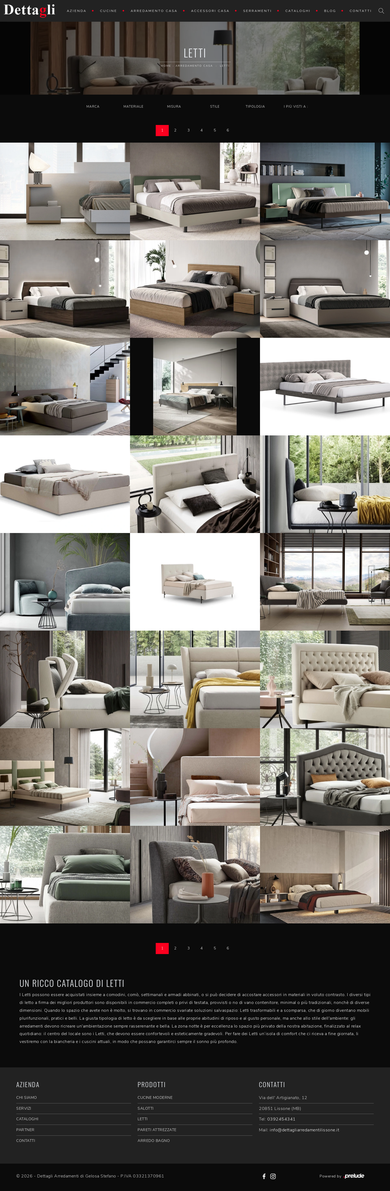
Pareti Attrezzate (157, 1129)
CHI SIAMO (26, 1097)
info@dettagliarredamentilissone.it (304, 1130)
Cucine (108, 11)
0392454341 (281, 1119)
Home (166, 66)
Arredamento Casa (154, 11)
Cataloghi (298, 11)
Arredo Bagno (154, 1140)
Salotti (146, 1108)
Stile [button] (215, 106)
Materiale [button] (133, 106)
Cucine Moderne (155, 1097)
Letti (224, 66)
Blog (330, 11)
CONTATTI (25, 1140)
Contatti (361, 11)
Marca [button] (93, 106)
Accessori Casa (210, 11)
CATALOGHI (27, 1119)
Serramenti (257, 11)
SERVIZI (23, 1108)
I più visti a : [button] (296, 106)
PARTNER (25, 1129)
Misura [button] (174, 106)
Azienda (77, 11)
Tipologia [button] (255, 106)
